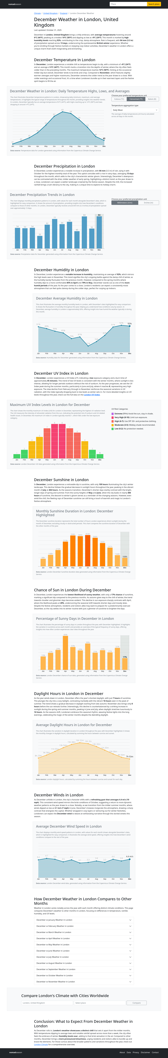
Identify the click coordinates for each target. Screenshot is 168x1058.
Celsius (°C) (119, 99)
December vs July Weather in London (53, 957)
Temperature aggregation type (125, 105)
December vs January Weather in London (54, 920)
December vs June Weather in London (53, 950)
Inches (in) (148, 202)
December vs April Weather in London (53, 938)
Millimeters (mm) (124, 202)
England (63, 13)
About (122, 1052)
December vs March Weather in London (54, 932)
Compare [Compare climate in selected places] (137, 1003)
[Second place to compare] (100, 1003)
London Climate (41, 1044)
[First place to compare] (47, 1003)
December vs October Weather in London (55, 975)
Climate (37, 13)
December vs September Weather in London (56, 969)
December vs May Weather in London (53, 944)
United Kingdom (50, 13)
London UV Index (92, 394)
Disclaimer (145, 1052)
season (14, 4)
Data (129, 1052)
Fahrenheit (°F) (136, 99)
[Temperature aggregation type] (135, 110)
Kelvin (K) (152, 99)
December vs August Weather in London (54, 963)
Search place (154, 4)
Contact (155, 1052)
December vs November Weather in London (56, 981)
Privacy (136, 1052)
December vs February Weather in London (55, 926)
